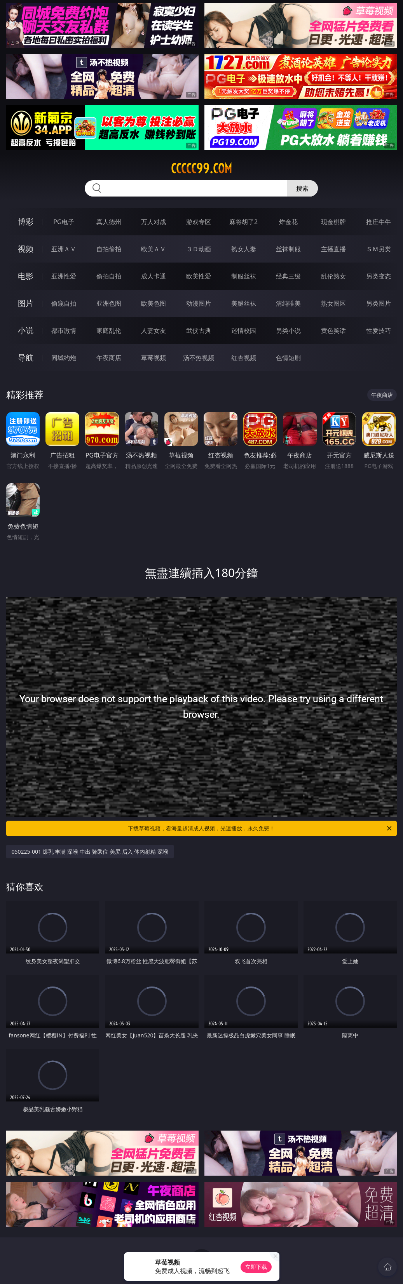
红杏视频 (243, 357)
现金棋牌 (333, 221)
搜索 (302, 188)
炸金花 (288, 221)
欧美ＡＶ (153, 249)
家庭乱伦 (108, 330)
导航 (25, 357)
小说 (25, 330)
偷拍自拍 (108, 276)
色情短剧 (288, 357)
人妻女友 (153, 330)
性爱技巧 (378, 330)
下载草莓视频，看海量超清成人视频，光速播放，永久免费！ (260, 828)
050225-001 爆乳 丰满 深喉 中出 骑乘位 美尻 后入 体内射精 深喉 (90, 851)
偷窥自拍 (63, 303)
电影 (25, 276)
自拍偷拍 (108, 249)
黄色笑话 (333, 330)
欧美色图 (153, 303)
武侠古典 (198, 330)
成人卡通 (153, 276)
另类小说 (288, 330)
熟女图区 (333, 303)
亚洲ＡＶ (63, 249)
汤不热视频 (198, 357)
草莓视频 (153, 357)
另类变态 (378, 276)
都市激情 (63, 330)
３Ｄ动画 (198, 249)
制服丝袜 (243, 276)
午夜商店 (108, 357)
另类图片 (378, 303)
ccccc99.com (201, 168)
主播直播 (333, 249)
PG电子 (63, 221)
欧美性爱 (198, 276)
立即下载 (256, 1266)
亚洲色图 (108, 303)
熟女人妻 (243, 249)
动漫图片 (198, 303)
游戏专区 (198, 221)
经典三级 (288, 276)
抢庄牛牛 (378, 221)
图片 (25, 303)
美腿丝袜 (243, 303)
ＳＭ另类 (378, 249)
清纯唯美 (288, 303)
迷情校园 (243, 330)
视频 (25, 249)
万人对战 (153, 221)
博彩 (25, 221)
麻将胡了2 (243, 221)
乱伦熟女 (333, 276)
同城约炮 (63, 357)
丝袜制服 (288, 249)
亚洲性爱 (63, 276)
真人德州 (108, 221)
